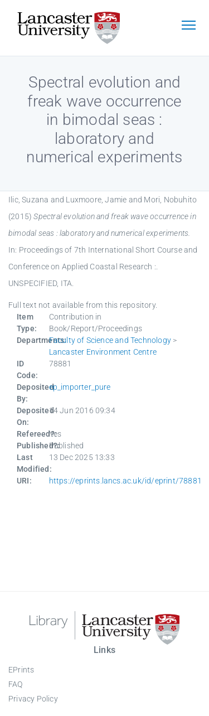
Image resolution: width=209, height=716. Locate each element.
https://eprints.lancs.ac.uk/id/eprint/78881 (125, 480)
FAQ (15, 684)
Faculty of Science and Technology (110, 340)
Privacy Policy (33, 698)
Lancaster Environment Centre (103, 351)
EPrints (21, 669)
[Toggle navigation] (188, 26)
